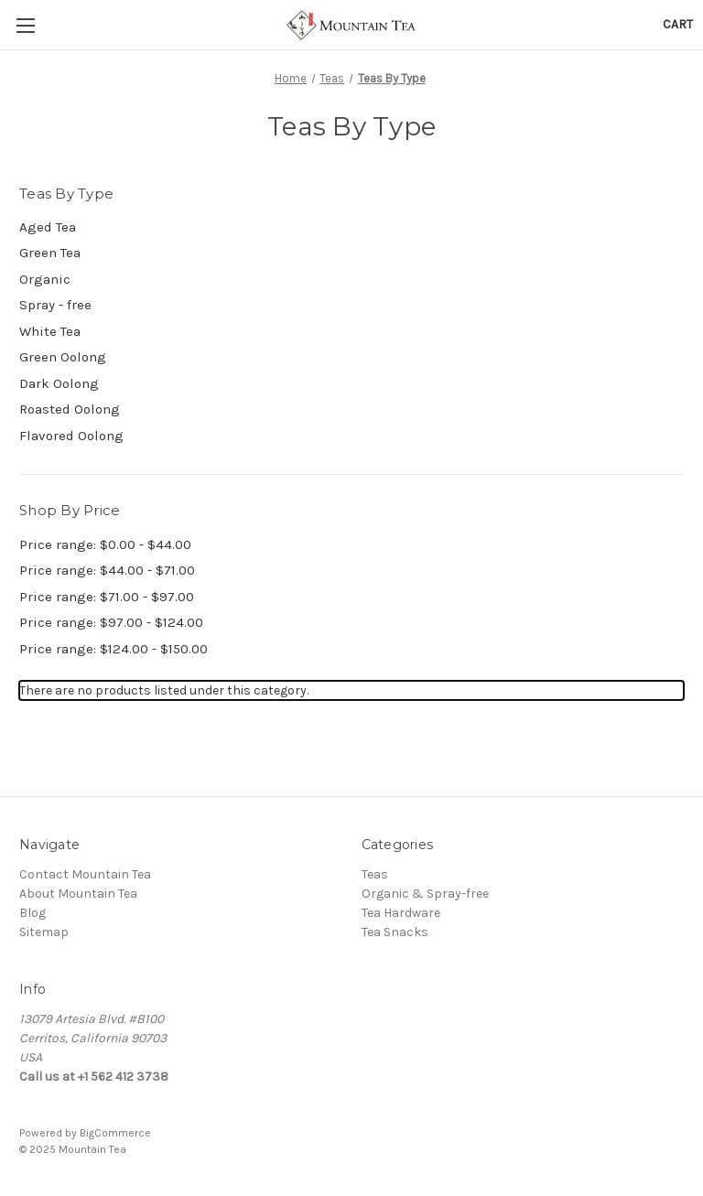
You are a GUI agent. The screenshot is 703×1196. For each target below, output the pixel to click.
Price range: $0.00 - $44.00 (105, 544)
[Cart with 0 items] (678, 24)
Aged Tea (47, 227)
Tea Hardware (401, 913)
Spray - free (55, 304)
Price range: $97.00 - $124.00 (111, 622)
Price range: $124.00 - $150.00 (113, 649)
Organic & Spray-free (425, 893)
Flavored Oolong (71, 435)
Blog (32, 913)
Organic (44, 279)
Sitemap (44, 932)
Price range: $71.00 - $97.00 (106, 596)
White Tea (50, 331)
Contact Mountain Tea (85, 874)
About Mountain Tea (78, 893)
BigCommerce (115, 1132)
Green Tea (50, 252)
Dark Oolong (59, 383)
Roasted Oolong (69, 409)
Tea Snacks (395, 932)
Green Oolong (62, 357)
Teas (375, 874)
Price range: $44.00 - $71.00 (107, 570)
